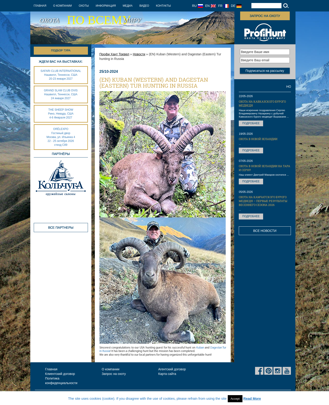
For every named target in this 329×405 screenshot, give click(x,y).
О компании (62, 5)
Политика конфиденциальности (61, 381)
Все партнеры (60, 227)
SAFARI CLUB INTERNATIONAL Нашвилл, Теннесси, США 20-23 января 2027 (60, 74)
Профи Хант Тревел (114, 54)
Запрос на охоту (265, 16)
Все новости (264, 231)
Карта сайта (167, 374)
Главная (40, 5)
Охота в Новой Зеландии (258, 139)
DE (236, 6)
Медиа (127, 5)
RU (197, 6)
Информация (106, 5)
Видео (144, 5)
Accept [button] (235, 398)
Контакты (163, 5)
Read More (252, 398)
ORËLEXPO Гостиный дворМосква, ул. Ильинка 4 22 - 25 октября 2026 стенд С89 (60, 136)
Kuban (200, 347)
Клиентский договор (60, 374)
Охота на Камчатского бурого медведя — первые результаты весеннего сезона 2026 (263, 201)
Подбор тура (60, 50)
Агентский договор (172, 369)
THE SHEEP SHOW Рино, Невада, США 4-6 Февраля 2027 (60, 113)
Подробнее (250, 123)
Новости (139, 54)
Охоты (84, 5)
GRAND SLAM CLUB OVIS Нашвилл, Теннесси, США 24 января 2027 (61, 94)
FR (223, 6)
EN (210, 6)
